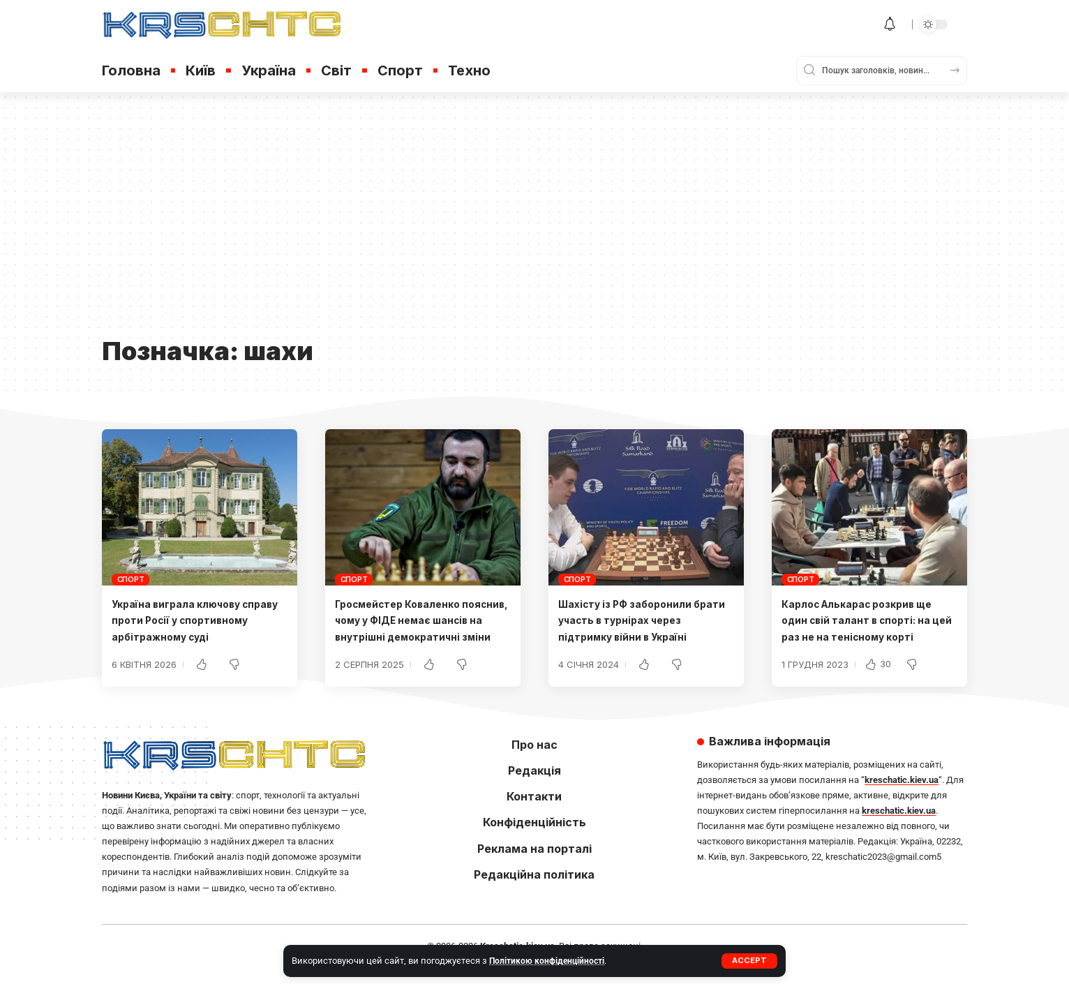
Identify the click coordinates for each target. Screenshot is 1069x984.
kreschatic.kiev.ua (902, 796)
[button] (749, 961)
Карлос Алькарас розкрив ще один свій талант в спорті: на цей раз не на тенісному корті (868, 620)
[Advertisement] (534, 224)
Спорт (130, 579)
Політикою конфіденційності (549, 960)
